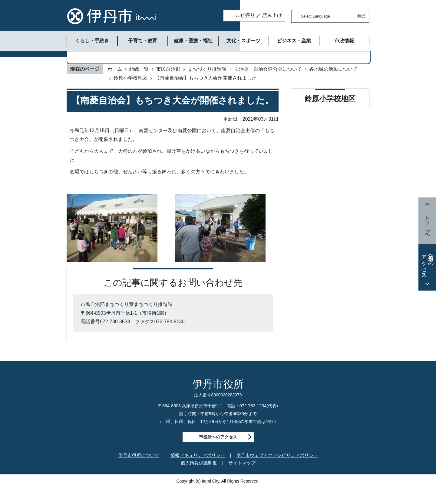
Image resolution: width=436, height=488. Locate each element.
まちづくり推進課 (207, 69)
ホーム (114, 69)
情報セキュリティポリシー (197, 455)
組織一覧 (139, 69)
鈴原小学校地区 (130, 77)
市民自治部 (168, 69)
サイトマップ (242, 462)
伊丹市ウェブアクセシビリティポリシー (277, 455)
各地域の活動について (333, 69)
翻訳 (361, 16)
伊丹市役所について (138, 455)
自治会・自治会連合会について (268, 69)
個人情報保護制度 (199, 462)
